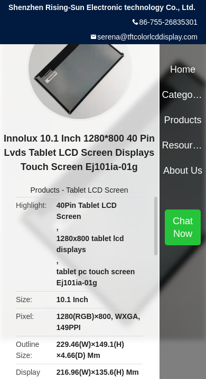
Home (182, 69)
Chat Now (183, 227)
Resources (182, 145)
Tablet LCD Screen (97, 190)
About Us (182, 170)
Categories (182, 94)
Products (45, 190)
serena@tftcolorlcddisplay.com (147, 37)
